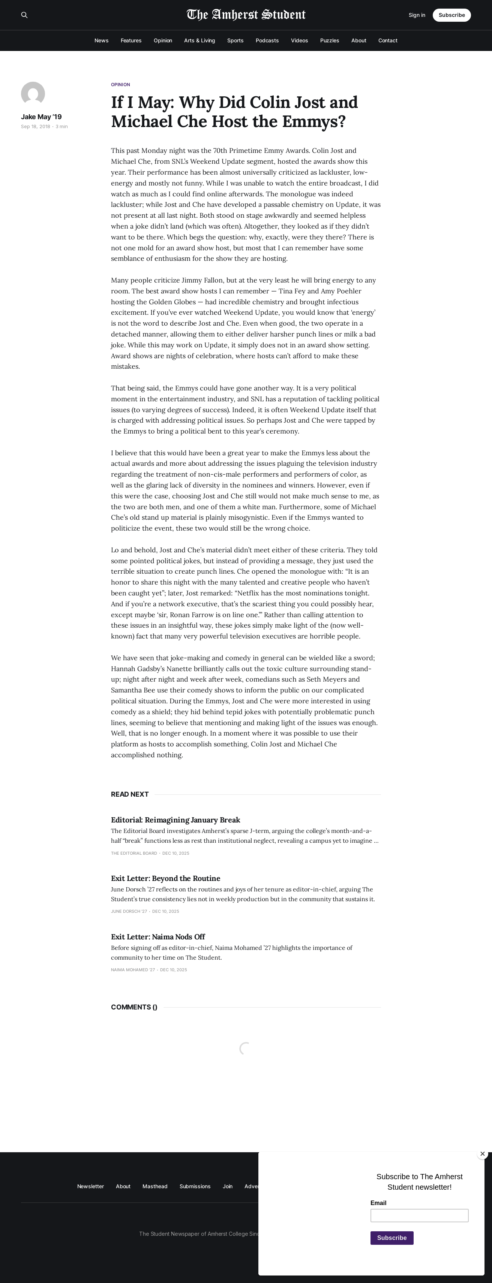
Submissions (195, 1186)
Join (228, 1186)
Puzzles (329, 40)
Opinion (163, 40)
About (358, 40)
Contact (388, 40)
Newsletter (90, 1186)
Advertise (256, 1186)
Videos (299, 40)
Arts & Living (199, 40)
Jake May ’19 (41, 117)
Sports (235, 40)
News (101, 40)
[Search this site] (24, 15)
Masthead (154, 1186)
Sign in (417, 15)
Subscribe (452, 15)
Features (131, 40)
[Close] (482, 1153)
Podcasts (267, 40)
